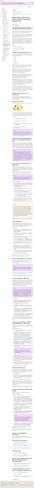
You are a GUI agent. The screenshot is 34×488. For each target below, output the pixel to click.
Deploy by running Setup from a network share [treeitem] (6, 42)
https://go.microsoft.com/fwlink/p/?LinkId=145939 (20, 466)
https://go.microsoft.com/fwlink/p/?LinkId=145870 (18, 67)
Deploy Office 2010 (22, 6)
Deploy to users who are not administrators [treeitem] (6, 36)
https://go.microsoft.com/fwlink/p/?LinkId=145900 (21, 420)
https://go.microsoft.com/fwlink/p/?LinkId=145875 (18, 90)
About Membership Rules (26, 225)
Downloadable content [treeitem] (4, 13)
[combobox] (5, 8)
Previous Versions (6, 484)
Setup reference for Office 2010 (17, 474)
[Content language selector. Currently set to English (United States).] (4, 483)
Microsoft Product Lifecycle (20, 3)
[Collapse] (9, 6)
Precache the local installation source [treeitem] (6, 32)
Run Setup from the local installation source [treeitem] (6, 34)
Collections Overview (28, 66)
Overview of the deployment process (17, 11)
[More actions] (32, 6)
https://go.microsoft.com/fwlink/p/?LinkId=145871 (18, 72)
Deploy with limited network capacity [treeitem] (6, 38)
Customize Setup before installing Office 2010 (26, 218)
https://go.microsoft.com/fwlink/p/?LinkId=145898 (25, 386)
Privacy (16, 484)
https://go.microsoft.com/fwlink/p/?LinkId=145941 (20, 472)
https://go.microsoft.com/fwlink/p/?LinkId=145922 (20, 443)
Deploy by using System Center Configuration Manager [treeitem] (6, 44)
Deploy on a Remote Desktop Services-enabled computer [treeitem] (6, 54)
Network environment (15, 13)
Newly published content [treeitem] (4, 12)
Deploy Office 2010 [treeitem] (5, 25)
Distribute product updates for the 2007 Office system (24, 214)
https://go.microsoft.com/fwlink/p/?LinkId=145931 (24, 448)
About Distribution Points (21, 83)
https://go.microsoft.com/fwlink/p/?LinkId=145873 (18, 84)
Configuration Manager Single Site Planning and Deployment (21, 465)
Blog (9, 484)
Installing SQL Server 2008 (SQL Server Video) (19, 452)
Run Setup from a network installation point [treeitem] (6, 31)
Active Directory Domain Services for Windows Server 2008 (21, 442)
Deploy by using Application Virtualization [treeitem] (6, 50)
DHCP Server (15, 448)
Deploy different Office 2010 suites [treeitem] (6, 29)
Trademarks (30, 484)
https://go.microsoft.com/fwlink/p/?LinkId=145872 (18, 77)
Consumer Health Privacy (20, 484)
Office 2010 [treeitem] (2, 9)
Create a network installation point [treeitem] (6, 27)
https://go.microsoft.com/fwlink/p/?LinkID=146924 (20, 215)
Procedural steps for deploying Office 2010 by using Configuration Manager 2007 (22, 14)
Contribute (13, 484)
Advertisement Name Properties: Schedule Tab (21, 419)
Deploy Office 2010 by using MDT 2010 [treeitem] (6, 52)
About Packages (28, 71)
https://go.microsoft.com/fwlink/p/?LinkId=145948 (23, 476)
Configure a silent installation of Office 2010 (23, 178)
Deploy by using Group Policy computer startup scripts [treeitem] (6, 48)
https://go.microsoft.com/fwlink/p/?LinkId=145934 (20, 453)
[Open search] (30, 1)
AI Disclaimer (2, 484)
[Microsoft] (1, 0)
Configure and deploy (16, 6)
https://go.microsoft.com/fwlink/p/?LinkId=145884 (18, 226)
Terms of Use (26, 484)
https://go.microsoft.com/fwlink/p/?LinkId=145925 (20, 445)
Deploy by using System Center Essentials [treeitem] (6, 46)
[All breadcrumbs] (12, 6)
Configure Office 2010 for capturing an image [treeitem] (6, 40)
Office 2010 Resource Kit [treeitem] (4, 11)
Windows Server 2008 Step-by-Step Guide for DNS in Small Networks (22, 444)
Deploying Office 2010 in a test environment (17, 12)
